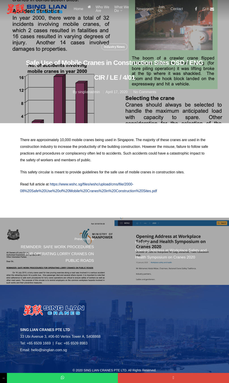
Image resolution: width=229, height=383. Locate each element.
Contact (177, 9)
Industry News (114, 47)
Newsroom (144, 9)
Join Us (161, 9)
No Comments (144, 92)
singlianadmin (89, 92)
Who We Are (102, 9)
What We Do (121, 9)
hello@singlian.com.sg (49, 350)
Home (78, 9)
